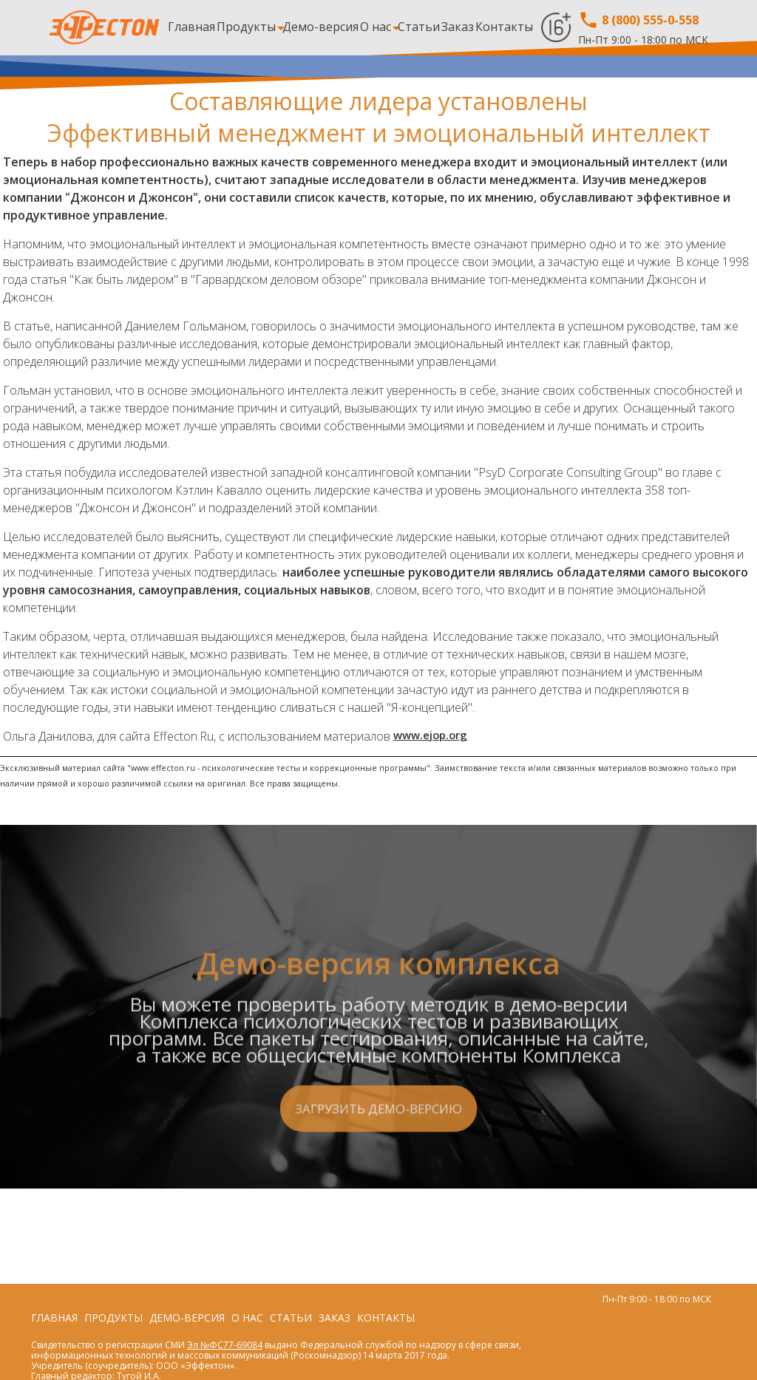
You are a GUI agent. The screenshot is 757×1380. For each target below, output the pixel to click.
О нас (375, 26)
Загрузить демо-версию (378, 1197)
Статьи (419, 26)
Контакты (504, 26)
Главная (191, 26)
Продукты (246, 26)
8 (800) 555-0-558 (638, 20)
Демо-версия (320, 26)
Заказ (457, 26)
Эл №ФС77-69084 (224, 1345)
